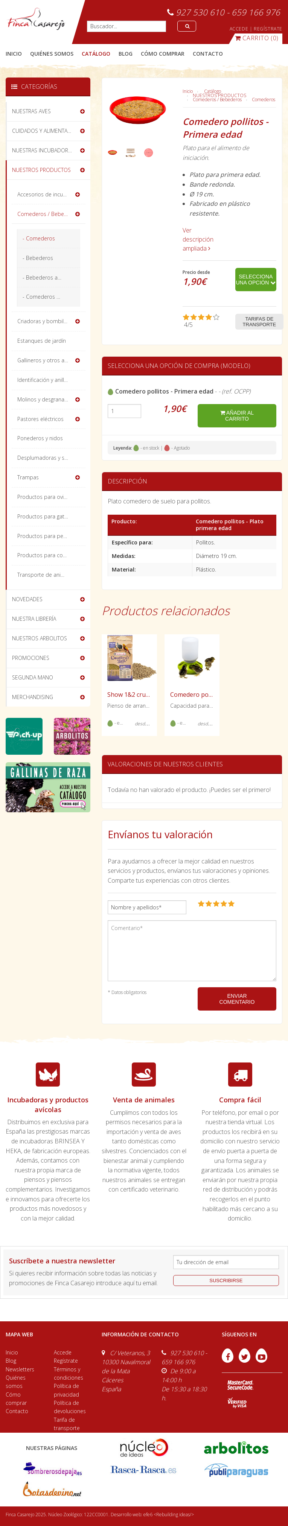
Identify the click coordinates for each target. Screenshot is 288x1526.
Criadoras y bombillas (43, 321)
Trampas (28, 477)
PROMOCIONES (30, 657)
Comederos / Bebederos (217, 99)
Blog (11, 1360)
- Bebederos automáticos (51, 277)
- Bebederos (38, 257)
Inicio (14, 53)
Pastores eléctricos (40, 419)
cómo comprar (162, 53)
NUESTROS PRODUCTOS (219, 95)
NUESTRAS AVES (31, 111)
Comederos (263, 99)
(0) (257, 38)
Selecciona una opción (256, 280)
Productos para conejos (46, 555)
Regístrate (66, 1360)
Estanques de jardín (41, 340)
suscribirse (225, 1280)
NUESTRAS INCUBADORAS (43, 150)
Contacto (17, 1411)
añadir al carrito (237, 416)
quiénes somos (51, 53)
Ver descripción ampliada (198, 239)
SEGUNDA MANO (32, 677)
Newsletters (20, 1369)
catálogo (96, 53)
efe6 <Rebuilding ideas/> (168, 1514)
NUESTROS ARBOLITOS (39, 638)
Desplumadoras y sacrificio (50, 457)
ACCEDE (239, 29)
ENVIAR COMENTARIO (237, 999)
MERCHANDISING (32, 697)
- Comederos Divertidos (51, 296)
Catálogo (212, 91)
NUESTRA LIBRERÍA (34, 618)
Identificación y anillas (43, 379)
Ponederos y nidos (40, 438)
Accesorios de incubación (48, 194)
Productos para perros (45, 536)
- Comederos (39, 238)
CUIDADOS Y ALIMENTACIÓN (46, 130)
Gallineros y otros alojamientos (51, 360)
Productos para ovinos (45, 496)
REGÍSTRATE (268, 29)
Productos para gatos (43, 516)
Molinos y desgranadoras (48, 399)
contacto (208, 53)
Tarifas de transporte (259, 321)
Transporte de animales (46, 574)
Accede (63, 1352)
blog (126, 53)
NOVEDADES (27, 599)
